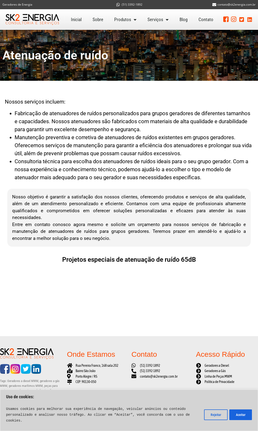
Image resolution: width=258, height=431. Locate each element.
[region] (129, 410)
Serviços (158, 19)
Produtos (125, 19)
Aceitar (240, 415)
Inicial (76, 19)
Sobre (98, 19)
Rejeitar (214, 415)
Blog (184, 19)
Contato (205, 19)
